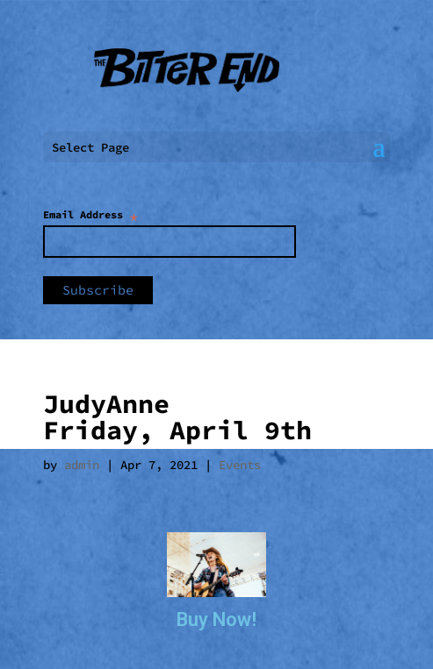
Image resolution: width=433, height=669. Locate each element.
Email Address (91, 215)
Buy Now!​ (216, 619)
